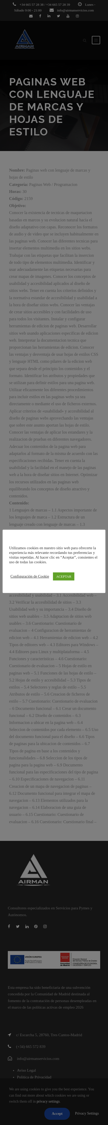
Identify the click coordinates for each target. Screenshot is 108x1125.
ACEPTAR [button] (63, 576)
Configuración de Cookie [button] (29, 576)
